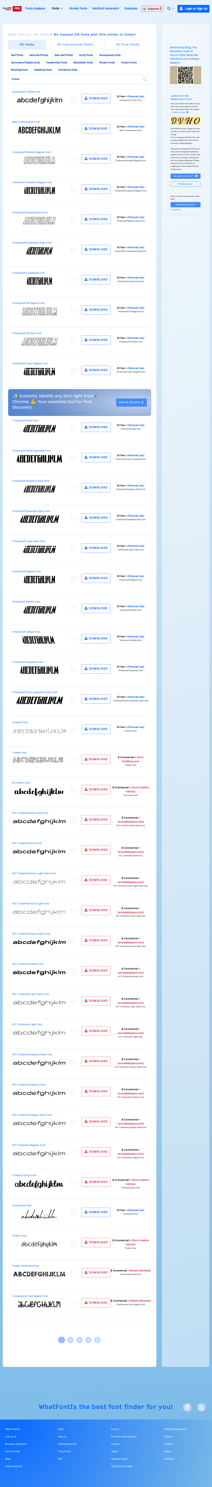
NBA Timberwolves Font (26, 122)
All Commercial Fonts (75, 44)
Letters (115, 1444)
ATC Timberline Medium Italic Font (32, 1054)
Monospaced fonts (109, 55)
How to (62, 1436)
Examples (131, 8)
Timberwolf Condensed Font (28, 273)
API (60, 1459)
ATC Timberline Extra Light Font (30, 903)
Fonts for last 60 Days (124, 1436)
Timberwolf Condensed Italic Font (32, 243)
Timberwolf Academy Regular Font (32, 182)
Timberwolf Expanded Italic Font (31, 511)
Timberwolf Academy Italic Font (30, 481)
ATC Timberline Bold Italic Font (30, 813)
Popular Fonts (119, 1459)
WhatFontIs (58, 1407)
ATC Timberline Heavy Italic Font (31, 934)
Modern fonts (107, 62)
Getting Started (67, 1444)
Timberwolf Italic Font (25, 420)
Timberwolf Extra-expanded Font (31, 451)
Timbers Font (20, 722)
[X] (201, 1407)
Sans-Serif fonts (38, 55)
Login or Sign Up (193, 8)
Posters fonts (129, 62)
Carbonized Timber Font (26, 92)
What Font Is (19, 34)
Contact (169, 1459)
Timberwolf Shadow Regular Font (31, 152)
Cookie (168, 1444)
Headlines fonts (43, 70)
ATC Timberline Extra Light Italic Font (34, 873)
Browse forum (185, 184)
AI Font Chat (12, 1451)
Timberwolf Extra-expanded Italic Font (34, 692)
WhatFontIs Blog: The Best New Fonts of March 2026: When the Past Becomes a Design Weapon (184, 55)
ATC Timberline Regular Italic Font (32, 1115)
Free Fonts (64, 1451)
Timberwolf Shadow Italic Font (30, 212)
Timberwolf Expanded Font (27, 662)
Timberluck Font (21, 1205)
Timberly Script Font (24, 1175)
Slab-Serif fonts (63, 55)
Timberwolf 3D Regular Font (28, 303)
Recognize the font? (186, 176)
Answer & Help (180, 112)
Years (114, 1451)
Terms (168, 1436)
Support (152, 9)
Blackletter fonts (83, 62)
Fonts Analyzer (35, 8)
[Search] (145, 79)
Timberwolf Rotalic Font (26, 601)
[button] (170, 9)
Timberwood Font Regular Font (30, 1296)
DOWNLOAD (96, 98)
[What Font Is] (7, 8)
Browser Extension (16, 1444)
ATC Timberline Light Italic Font (30, 994)
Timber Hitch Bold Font (25, 1266)
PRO (17, 8)
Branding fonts (19, 70)
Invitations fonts (67, 70)
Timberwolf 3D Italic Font (27, 333)
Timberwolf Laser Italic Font (28, 541)
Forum (115, 1429)
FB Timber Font (21, 783)
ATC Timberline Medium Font (29, 1085)
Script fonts (86, 55)
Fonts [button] (56, 8)
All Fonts (41, 34)
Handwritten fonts (56, 62)
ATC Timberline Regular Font (28, 1145)
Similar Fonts (78, 8)
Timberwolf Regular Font (26, 571)
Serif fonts (17, 55)
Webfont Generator (105, 8)
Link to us (10, 1436)
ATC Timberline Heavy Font (27, 964)
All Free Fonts (127, 44)
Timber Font (19, 752)
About (167, 1451)
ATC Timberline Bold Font (27, 843)
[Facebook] (187, 1407)
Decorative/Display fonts (25, 62)
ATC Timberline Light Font (27, 1024)
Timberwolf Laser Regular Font (30, 363)
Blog (7, 1459)
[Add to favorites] (73, 99)
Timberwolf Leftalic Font (26, 632)
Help (61, 1429)
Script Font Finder (121, 1466)
